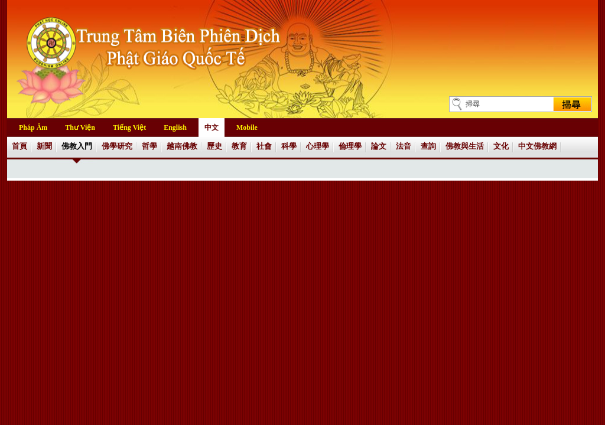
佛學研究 (117, 146)
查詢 (428, 146)
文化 (501, 146)
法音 (403, 146)
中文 (211, 127)
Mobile (247, 127)
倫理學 (350, 146)
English (175, 127)
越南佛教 (182, 146)
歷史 (214, 146)
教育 (239, 146)
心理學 (317, 146)
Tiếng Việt (129, 127)
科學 (289, 146)
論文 (378, 146)
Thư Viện (80, 127)
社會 (264, 146)
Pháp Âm (33, 127)
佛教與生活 (464, 146)
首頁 (19, 146)
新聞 (44, 146)
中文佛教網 (537, 146)
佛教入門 (76, 146)
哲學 (149, 146)
